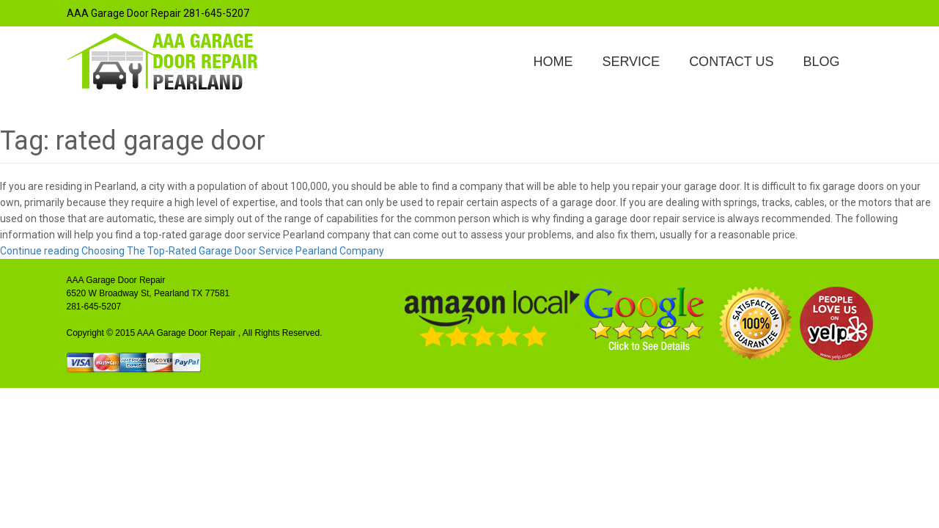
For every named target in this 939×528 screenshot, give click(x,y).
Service (631, 61)
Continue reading (192, 251)
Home (552, 61)
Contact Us (731, 61)
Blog (821, 61)
